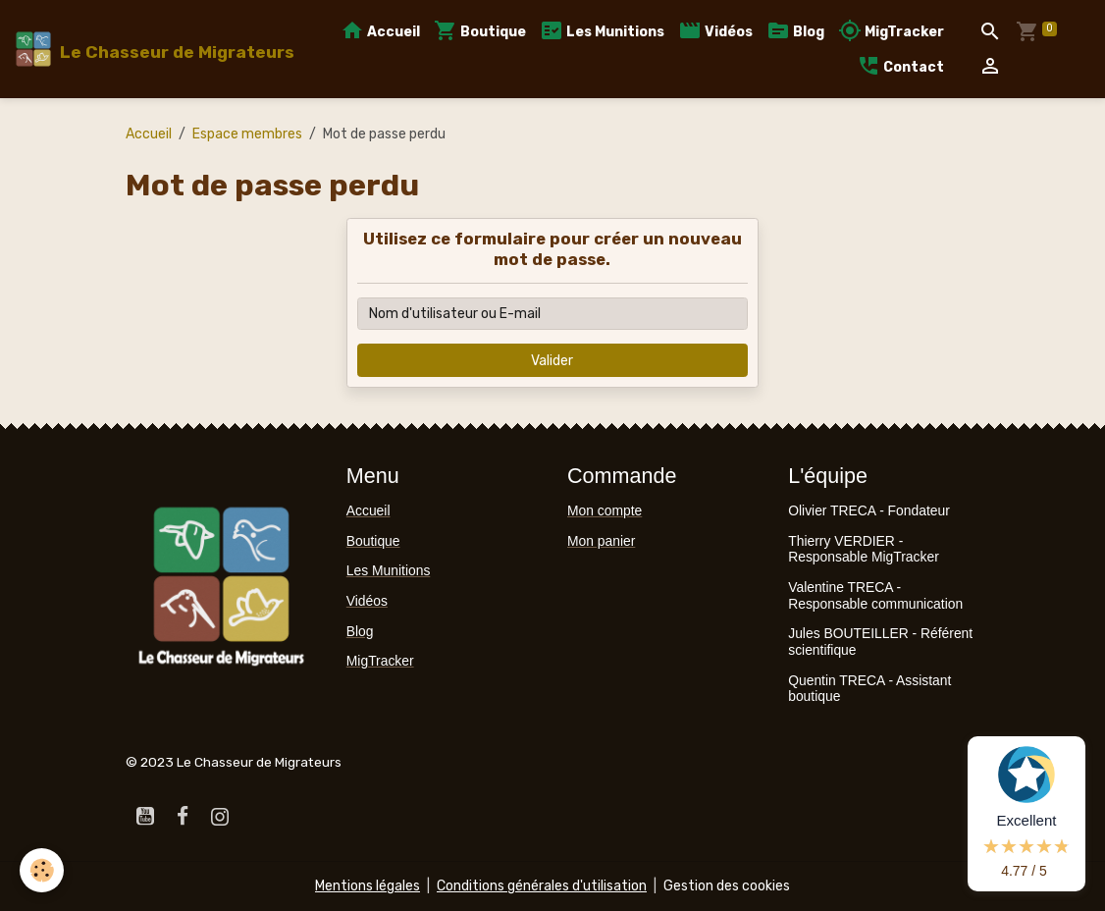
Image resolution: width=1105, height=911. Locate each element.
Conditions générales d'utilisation (542, 886)
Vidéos (715, 31)
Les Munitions (602, 31)
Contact (900, 66)
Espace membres (247, 134)
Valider (552, 360)
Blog (795, 31)
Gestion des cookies (726, 886)
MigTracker (891, 31)
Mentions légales (367, 886)
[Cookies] (42, 870)
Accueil (380, 31)
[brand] (144, 49)
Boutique (480, 31)
